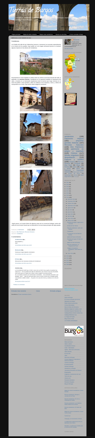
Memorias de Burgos (70, 357)
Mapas (78, 165)
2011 (67, 260)
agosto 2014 (71, 207)
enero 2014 (70, 253)
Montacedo (18, 250)
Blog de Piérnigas (69, 384)
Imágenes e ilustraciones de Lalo (73, 374)
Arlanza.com (68, 378)
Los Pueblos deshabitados (71, 320)
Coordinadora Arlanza (70, 345)
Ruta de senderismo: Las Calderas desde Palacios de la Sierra (73, 403)
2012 (67, 258)
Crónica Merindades (69, 305)
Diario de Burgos (69, 297)
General (76, 175)
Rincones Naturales (74, 145)
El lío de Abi (67, 353)
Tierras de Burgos (31, 11)
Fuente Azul (67, 415)
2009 (67, 264)
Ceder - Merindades (69, 347)
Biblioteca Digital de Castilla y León (73, 309)
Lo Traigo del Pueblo (70, 316)
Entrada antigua (55, 291)
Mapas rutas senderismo (46, 34)
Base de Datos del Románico (72, 307)
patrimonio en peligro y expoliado (74, 150)
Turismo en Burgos (69, 362)
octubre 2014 (71, 203)
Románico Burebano (70, 380)
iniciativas (72, 161)
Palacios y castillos (74, 159)
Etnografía (77, 163)
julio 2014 (70, 209)
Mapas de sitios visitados (30, 34)
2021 (67, 182)
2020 (67, 184)
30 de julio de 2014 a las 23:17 (22, 281)
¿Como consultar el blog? (76, 34)
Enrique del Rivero (74, 173)
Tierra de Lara (68, 376)
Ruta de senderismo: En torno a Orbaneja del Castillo (72, 399)
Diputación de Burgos (70, 301)
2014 (67, 197)
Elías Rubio (68, 165)
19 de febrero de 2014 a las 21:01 (23, 263)
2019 (67, 186)
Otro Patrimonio (20, 232)
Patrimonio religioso (74, 139)
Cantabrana (20, 233)
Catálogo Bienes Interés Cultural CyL (74, 312)
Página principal (16, 34)
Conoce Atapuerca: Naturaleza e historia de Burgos (72, 360)
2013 (67, 256)
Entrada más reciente (18, 291)
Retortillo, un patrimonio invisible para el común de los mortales (74, 426)
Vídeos (75, 167)
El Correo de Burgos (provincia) (72, 299)
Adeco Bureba (68, 351)
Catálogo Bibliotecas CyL (71, 314)
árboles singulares (72, 155)
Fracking (75, 176)
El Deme (17, 259)
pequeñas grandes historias (74, 142)
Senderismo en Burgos (70, 368)
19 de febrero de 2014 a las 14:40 (23, 245)
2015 (67, 195)
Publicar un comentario (19, 284)
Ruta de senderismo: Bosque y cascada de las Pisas (72, 395)
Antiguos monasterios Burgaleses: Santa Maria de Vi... (74, 249)
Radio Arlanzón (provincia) (71, 303)
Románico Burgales (69, 382)
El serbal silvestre (69, 364)
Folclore (74, 153)
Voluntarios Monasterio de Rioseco (73, 370)
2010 (67, 262)
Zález (66, 355)
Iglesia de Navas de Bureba (74, 237)
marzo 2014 (71, 218)
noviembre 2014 (72, 201)
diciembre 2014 (71, 199)
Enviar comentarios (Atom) (24, 294)
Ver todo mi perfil (69, 48)
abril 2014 (70, 216)
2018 (67, 188)
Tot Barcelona (18, 239)
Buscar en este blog (61, 34)
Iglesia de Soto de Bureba (73, 242)
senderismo (69, 136)
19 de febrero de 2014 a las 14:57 (23, 254)
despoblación (70, 157)
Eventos (67, 167)
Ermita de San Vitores (72, 225)
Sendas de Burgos (69, 366)
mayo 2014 (70, 214)
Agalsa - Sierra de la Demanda (72, 349)
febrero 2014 (71, 220)
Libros (78, 168)
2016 (67, 193)
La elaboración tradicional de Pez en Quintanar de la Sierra (73, 422)
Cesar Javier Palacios (78, 172)
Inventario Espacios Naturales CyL (73, 311)
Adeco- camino (68, 343)
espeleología (68, 175)
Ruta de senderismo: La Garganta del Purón (73, 245)
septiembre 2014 (72, 205)
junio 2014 (70, 212)
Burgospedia (68, 372)
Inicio (38, 291)
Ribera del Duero (69, 342)
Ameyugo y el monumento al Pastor (73, 418)
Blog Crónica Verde (69, 318)
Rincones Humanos (30, 232)
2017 (67, 191)
